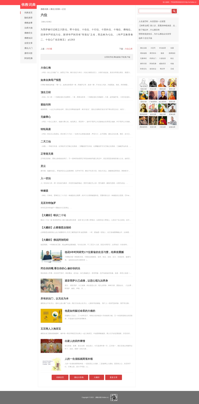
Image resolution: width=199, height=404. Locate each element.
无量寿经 (143, 58)
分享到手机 (108, 57)
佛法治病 (143, 48)
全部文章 (28, 43)
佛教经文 (28, 33)
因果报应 (172, 53)
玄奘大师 (153, 122)
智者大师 (143, 84)
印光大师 (153, 84)
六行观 (49, 49)
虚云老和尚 (162, 97)
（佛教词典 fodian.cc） (102, 397)
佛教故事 (28, 23)
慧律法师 (162, 84)
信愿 (172, 48)
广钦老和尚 (153, 97)
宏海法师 (172, 109)
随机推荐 (28, 18)
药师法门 (153, 58)
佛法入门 (28, 48)
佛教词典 (44, 9)
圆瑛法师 (172, 97)
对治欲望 (162, 48)
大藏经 (97, 377)
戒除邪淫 (162, 63)
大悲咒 (153, 48)
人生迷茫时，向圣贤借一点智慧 (152, 21)
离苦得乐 (153, 53)
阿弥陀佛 (28, 58)
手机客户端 (125, 57)
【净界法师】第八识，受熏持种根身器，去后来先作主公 (162, 25)
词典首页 (28, 13)
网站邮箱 (117, 57)
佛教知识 (28, 38)
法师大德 (28, 28)
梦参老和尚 (143, 122)
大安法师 (162, 122)
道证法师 (153, 109)
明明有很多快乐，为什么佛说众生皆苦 (155, 34)
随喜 (162, 53)
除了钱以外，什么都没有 (149, 30)
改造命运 (153, 69)
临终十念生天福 (145, 38)
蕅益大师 (162, 109)
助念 (172, 58)
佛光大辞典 (55, 9)
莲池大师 (143, 97)
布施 (172, 63)
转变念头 (143, 69)
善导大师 (172, 84)
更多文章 (113, 377)
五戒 (172, 69)
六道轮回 (162, 58)
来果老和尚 (143, 109)
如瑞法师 (172, 122)
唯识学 (162, 69)
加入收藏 (166, 2)
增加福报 (143, 53)
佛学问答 (28, 53)
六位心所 (128, 49)
